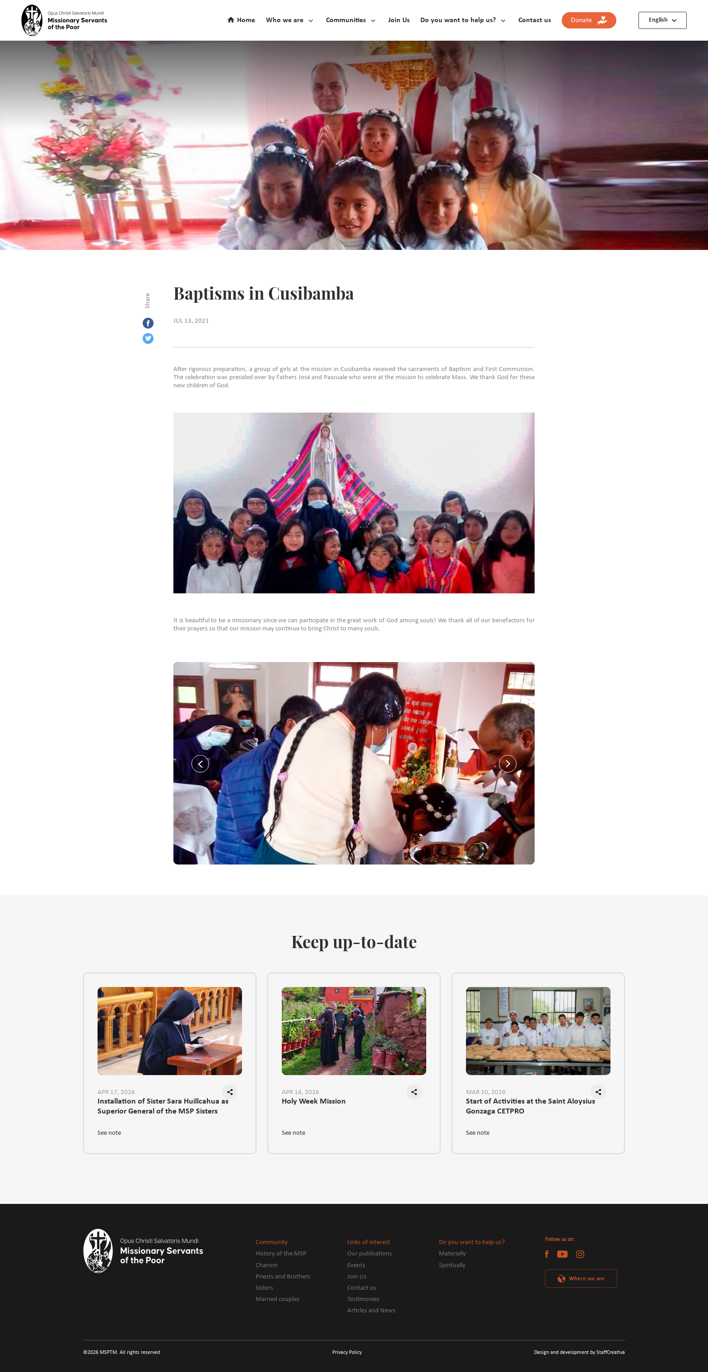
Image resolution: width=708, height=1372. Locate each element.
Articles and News (371, 1310)
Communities (346, 20)
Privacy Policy (347, 1352)
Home (246, 20)
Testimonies (363, 1299)
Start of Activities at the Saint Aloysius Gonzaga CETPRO (530, 1106)
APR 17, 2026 (116, 1092)
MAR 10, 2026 (486, 1092)
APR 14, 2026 (300, 1092)
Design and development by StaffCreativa (579, 1352)
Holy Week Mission (314, 1101)
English (658, 20)
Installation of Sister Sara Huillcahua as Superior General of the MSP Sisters (163, 1106)
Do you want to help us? (458, 20)
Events (356, 1265)
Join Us (399, 20)
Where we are (587, 1279)
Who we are (284, 20)
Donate (589, 20)
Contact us (534, 20)
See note (109, 1133)
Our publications (369, 1253)
